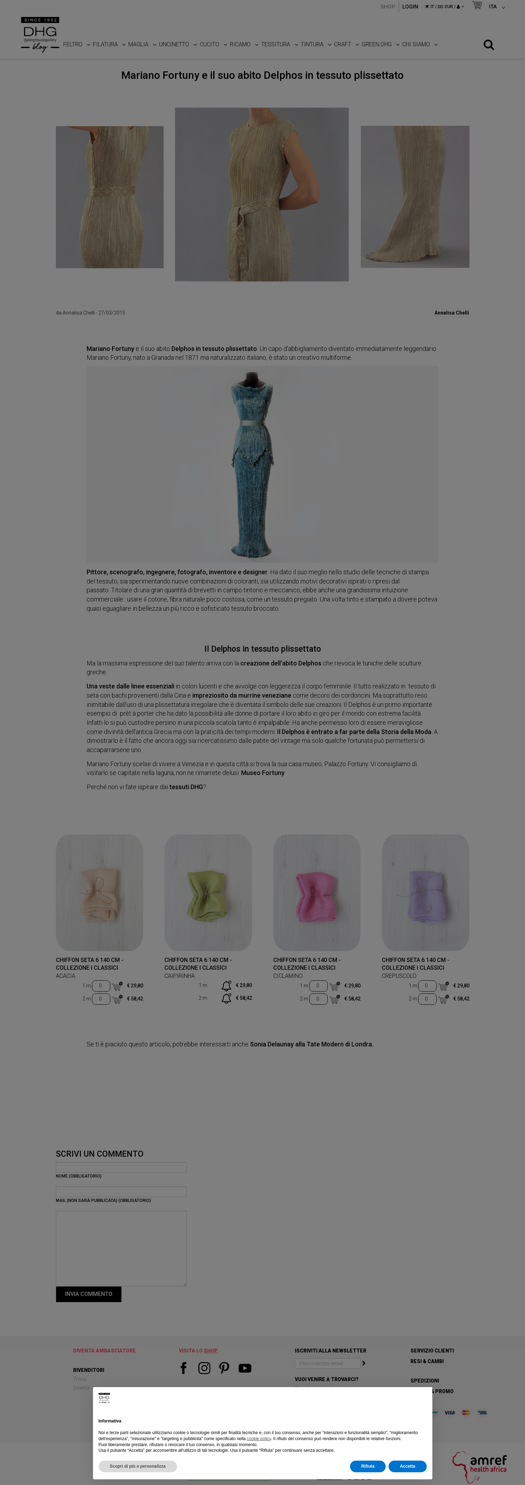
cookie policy (259, 1438)
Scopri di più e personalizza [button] (138, 1466)
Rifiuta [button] (367, 1466)
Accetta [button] (407, 1466)
